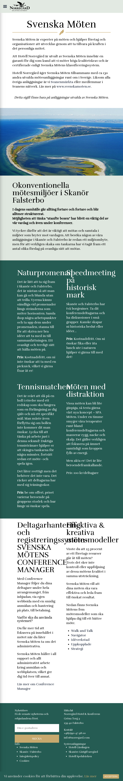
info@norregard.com (77, 737)
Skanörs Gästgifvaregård (83, 751)
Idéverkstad (80, 640)
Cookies (24, 760)
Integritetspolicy (29, 756)
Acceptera (110, 776)
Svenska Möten (29, 747)
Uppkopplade (81, 644)
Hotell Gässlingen (79, 747)
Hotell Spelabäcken (80, 756)
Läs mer (90, 776)
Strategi (77, 649)
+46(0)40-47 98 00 (75, 733)
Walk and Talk (82, 631)
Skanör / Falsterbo (30, 751)
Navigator (78, 635)
